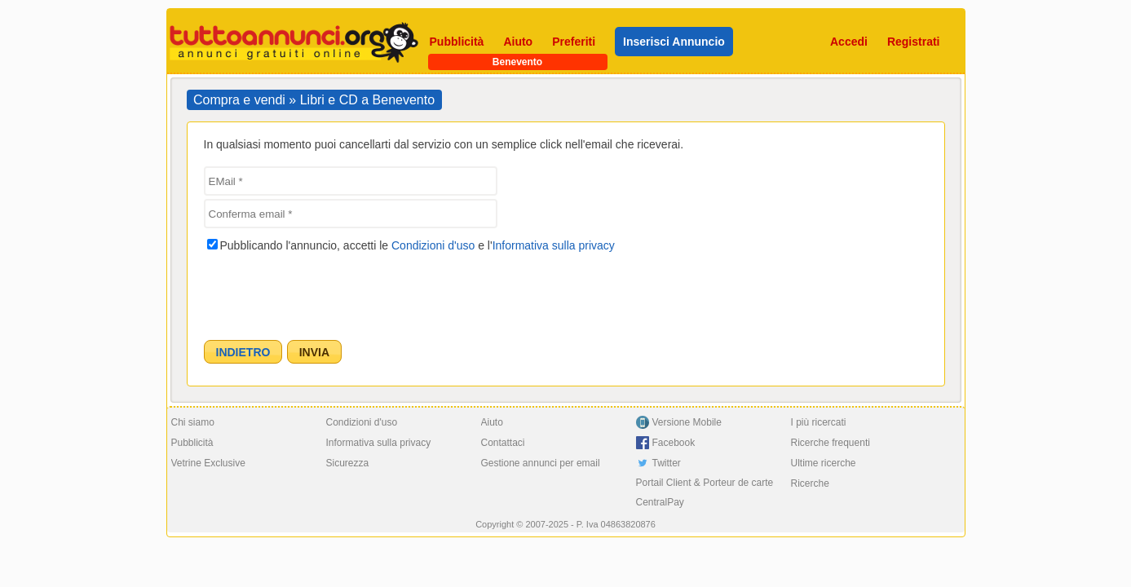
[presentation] (328, 292)
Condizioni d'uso (433, 245)
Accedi (849, 41)
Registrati (913, 41)
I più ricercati (818, 422)
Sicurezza (347, 463)
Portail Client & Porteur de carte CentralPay (705, 492)
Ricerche (810, 483)
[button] (243, 352)
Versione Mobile (687, 422)
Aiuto (517, 41)
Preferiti (573, 41)
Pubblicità (457, 41)
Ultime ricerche (823, 463)
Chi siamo (192, 422)
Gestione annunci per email (540, 463)
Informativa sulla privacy (554, 245)
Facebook (674, 442)
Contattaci (503, 442)
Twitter (666, 463)
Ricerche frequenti (830, 442)
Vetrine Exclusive (208, 463)
